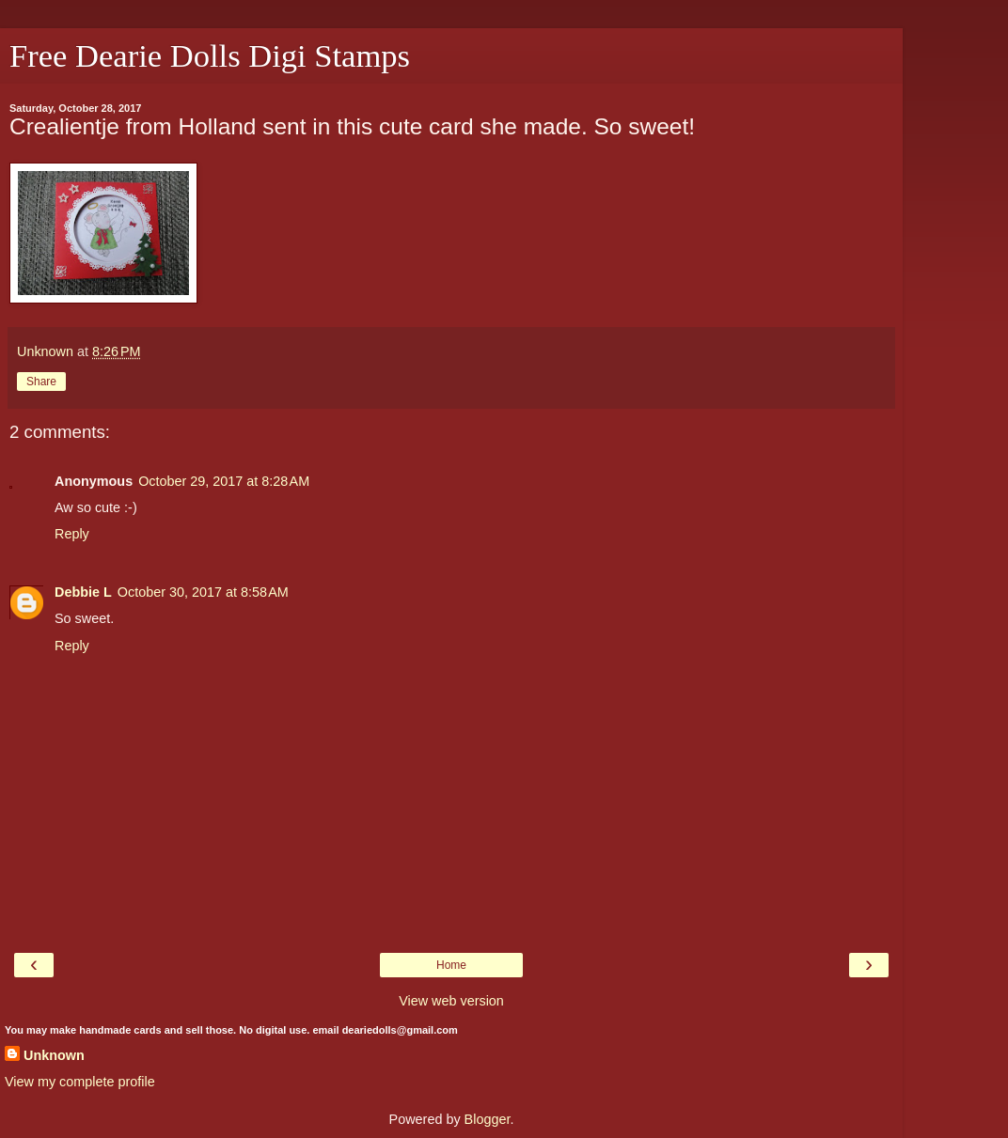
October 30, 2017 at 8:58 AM (203, 592)
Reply (72, 533)
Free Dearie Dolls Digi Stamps (209, 55)
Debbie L (83, 592)
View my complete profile (80, 1081)
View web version (451, 1000)
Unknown (54, 1055)
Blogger (488, 1119)
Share (41, 381)
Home (451, 965)
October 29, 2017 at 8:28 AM (223, 481)
